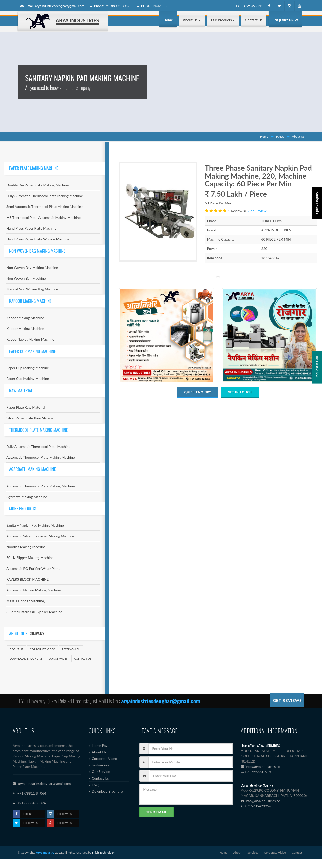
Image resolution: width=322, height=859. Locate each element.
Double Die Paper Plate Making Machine (37, 185)
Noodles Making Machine (26, 547)
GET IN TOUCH (240, 392)
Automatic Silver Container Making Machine (40, 536)
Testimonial (71, 649)
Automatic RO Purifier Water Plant (33, 568)
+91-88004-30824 (117, 6)
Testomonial (101, 765)
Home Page (101, 745)
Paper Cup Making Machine (27, 368)
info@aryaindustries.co (260, 766)
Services (252, 852)
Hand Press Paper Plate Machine (31, 228)
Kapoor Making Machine (25, 318)
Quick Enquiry (317, 231)
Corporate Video (42, 649)
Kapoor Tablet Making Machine (30, 339)
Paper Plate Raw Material (25, 407)
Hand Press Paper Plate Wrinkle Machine (37, 239)
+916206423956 (256, 806)
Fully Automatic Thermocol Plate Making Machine (44, 196)
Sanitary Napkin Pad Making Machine (35, 525)
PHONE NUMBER (152, 6)
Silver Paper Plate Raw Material (30, 418)
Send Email (156, 812)
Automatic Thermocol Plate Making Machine (40, 457)
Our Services (58, 658)
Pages (280, 136)
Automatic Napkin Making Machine (33, 590)
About (237, 852)
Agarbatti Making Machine (26, 497)
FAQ (95, 785)
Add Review (257, 211)
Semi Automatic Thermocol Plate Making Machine (44, 206)
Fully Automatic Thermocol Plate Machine (38, 446)
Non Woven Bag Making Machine (32, 267)
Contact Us (82, 658)
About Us (16, 649)
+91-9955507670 (256, 772)
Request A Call (317, 420)
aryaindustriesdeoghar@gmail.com (59, 6)
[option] (158, 211)
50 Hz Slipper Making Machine (30, 557)
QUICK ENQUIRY (197, 392)
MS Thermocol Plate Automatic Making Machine (43, 217)
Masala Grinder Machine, (25, 601)
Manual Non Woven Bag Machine (32, 289)
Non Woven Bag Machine (26, 278)
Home (264, 136)
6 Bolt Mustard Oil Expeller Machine (34, 612)
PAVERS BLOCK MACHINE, (27, 579)
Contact (297, 852)
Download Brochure (26, 658)
